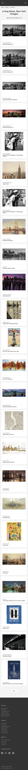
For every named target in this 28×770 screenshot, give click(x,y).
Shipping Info (4, 728)
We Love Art (4, 741)
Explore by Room (5, 716)
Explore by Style (5, 712)
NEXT (14, 690)
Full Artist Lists (4, 708)
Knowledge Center (5, 711)
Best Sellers (4, 709)
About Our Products (5, 739)
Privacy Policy (4, 731)
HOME (2, 7)
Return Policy (4, 729)
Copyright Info (4, 732)
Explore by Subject (5, 714)
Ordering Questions (5, 726)
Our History (3, 743)
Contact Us (3, 724)
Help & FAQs (4, 723)
